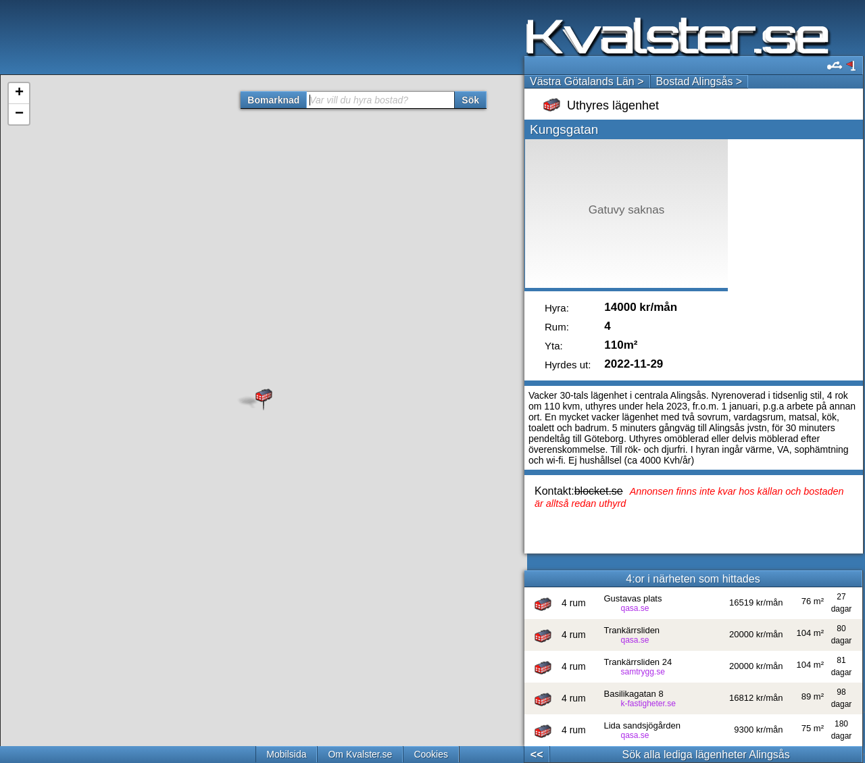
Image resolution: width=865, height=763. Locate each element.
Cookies (431, 754)
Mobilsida (286, 754)
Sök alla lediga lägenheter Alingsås (706, 754)
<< (536, 754)
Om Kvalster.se (360, 754)
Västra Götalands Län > (587, 81)
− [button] (19, 114)
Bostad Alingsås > (699, 81)
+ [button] (19, 93)
